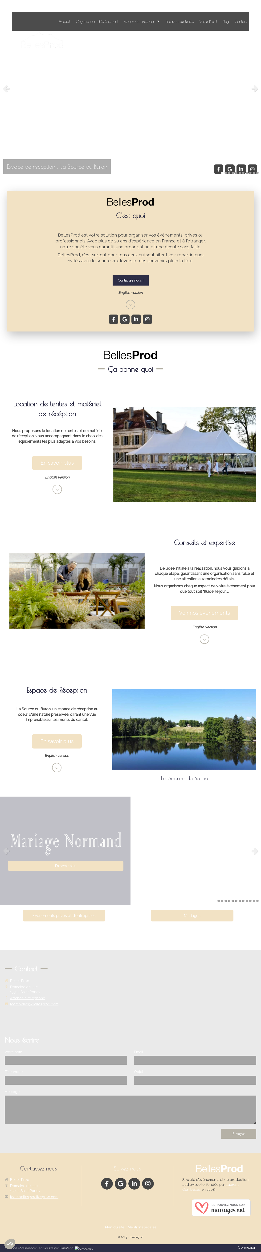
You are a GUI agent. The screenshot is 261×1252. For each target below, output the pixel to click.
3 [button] (229, 173)
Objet (138, 1072)
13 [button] (257, 901)
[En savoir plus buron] (57, 741)
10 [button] (254, 173)
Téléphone (14, 1072)
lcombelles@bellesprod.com (34, 1004)
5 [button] (236, 173)
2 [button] (225, 173)
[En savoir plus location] (57, 463)
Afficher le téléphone (27, 998)
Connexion (247, 1247)
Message (12, 1092)
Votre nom (13, 1052)
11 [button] (257, 173)
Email (138, 1052)
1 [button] (222, 173)
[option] (130, 88)
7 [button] (243, 173)
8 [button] (247, 173)
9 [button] (250, 173)
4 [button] (233, 173)
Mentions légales (142, 1227)
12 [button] (254, 901)
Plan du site (114, 1227)
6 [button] (240, 173)
